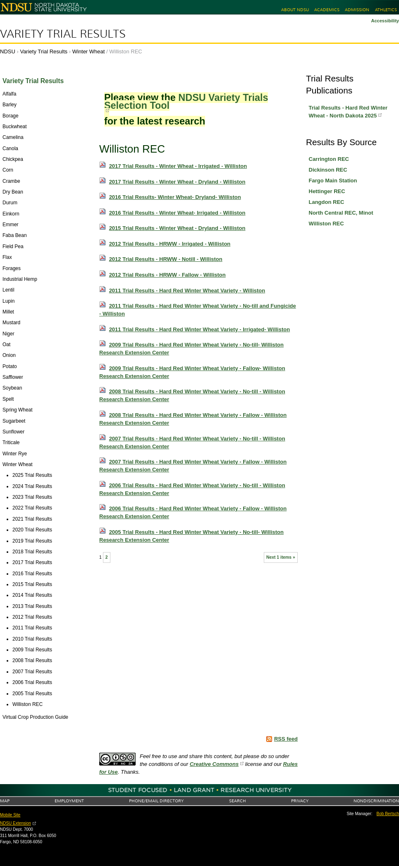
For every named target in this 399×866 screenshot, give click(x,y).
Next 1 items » (280, 557)
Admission (357, 9)
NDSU (7, 51)
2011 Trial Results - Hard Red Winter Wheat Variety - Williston (187, 290)
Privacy (299, 801)
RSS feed (286, 739)
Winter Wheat (88, 51)
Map (5, 801)
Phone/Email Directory (156, 801)
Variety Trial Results (63, 34)
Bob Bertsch (388, 813)
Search (237, 801)
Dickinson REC (328, 170)
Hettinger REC (327, 191)
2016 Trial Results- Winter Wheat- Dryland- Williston (175, 197)
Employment (69, 801)
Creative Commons (214, 764)
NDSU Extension (15, 823)
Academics (326, 9)
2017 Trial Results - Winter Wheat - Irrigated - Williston (178, 166)
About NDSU (295, 9)
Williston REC (326, 223)
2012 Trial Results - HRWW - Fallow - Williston (167, 275)
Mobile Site (10, 815)
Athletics (386, 9)
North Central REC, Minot (341, 213)
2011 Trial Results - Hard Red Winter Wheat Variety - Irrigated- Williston (199, 329)
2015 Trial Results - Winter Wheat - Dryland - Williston (177, 228)
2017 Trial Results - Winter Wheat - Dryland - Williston (177, 182)
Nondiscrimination (376, 801)
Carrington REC (329, 159)
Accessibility (385, 20)
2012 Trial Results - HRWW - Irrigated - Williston (170, 244)
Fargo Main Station (333, 180)
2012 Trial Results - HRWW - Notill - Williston (165, 259)
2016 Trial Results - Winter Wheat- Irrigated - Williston (177, 213)
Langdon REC (326, 202)
